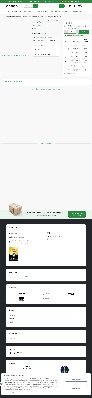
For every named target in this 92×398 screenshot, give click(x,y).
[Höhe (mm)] (56, 6)
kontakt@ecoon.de (17, 237)
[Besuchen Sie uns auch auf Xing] (24, 353)
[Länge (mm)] (43, 6)
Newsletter (12, 322)
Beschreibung (39, 50)
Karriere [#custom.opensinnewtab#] (11, 318)
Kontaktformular (52, 240)
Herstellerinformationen (42, 54)
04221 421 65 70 (16, 233)
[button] (74, 6)
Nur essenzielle (76, 388)
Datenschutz (15, 393)
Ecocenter (12, 338)
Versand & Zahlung (53, 236)
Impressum (7, 393)
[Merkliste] (69, 6)
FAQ (48, 233)
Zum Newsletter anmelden (77, 214)
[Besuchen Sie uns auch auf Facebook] (11, 353)
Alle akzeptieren (76, 379)
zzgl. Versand (68, 28)
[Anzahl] (69, 31)
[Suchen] (28, 6)
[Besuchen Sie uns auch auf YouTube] (17, 353)
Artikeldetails (39, 45)
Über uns (12, 315)
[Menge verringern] (66, 31)
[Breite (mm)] (49, 6)
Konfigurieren (76, 384)
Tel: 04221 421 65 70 (17, 1)
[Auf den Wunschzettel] (8, 55)
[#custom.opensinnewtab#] (71, 1)
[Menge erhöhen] (77, 31)
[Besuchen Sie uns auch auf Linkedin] (21, 353)
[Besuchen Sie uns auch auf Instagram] (14, 353)
